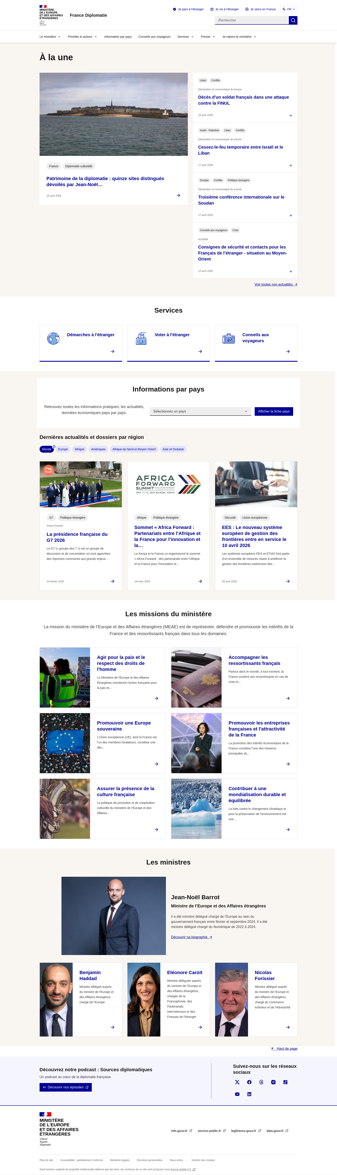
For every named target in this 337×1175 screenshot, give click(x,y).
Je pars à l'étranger (191, 9)
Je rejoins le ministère (236, 36)
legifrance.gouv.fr (244, 1131)
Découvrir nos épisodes (66, 1087)
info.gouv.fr (179, 1131)
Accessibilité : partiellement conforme (81, 1160)
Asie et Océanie (173, 449)
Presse (205, 36)
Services (183, 36)
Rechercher (293, 20)
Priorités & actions (80, 36)
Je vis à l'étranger (227, 9)
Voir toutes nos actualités (273, 284)
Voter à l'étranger (172, 334)
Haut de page (286, 1048)
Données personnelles (149, 1160)
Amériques (98, 449)
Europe (63, 449)
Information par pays (118, 36)
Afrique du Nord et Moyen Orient (134, 449)
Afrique (79, 449)
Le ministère (48, 36)
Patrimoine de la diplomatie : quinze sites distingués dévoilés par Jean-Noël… (105, 181)
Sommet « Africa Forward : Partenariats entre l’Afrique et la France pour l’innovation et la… (167, 536)
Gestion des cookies (203, 1160)
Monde (46, 449)
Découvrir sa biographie (189, 937)
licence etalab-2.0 (181, 1169)
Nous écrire (176, 1160)
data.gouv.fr (275, 1131)
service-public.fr (210, 1131)
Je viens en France (263, 9)
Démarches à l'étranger (90, 334)
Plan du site (46, 1160)
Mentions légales (120, 1160)
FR (289, 9)
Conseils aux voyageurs (155, 36)
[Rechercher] (252, 20)
